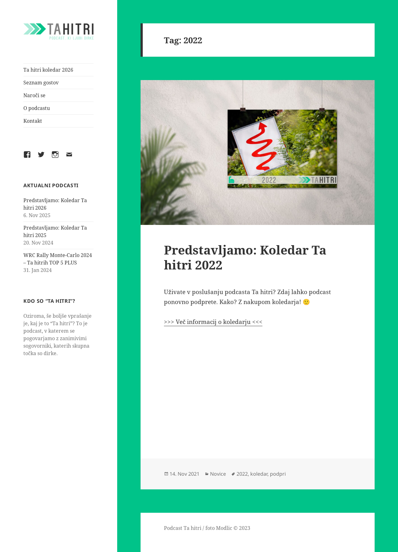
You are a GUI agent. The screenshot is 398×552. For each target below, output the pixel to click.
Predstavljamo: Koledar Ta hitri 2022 (245, 257)
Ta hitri (192, 528)
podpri (278, 473)
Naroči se (34, 95)
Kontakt (32, 120)
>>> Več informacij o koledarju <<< (213, 322)
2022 (242, 473)
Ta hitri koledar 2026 (48, 69)
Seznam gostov (41, 82)
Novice (218, 473)
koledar (258, 473)
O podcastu (36, 108)
